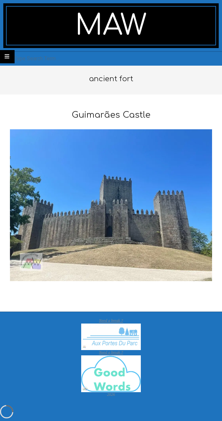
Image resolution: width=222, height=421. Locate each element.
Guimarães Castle (111, 115)
